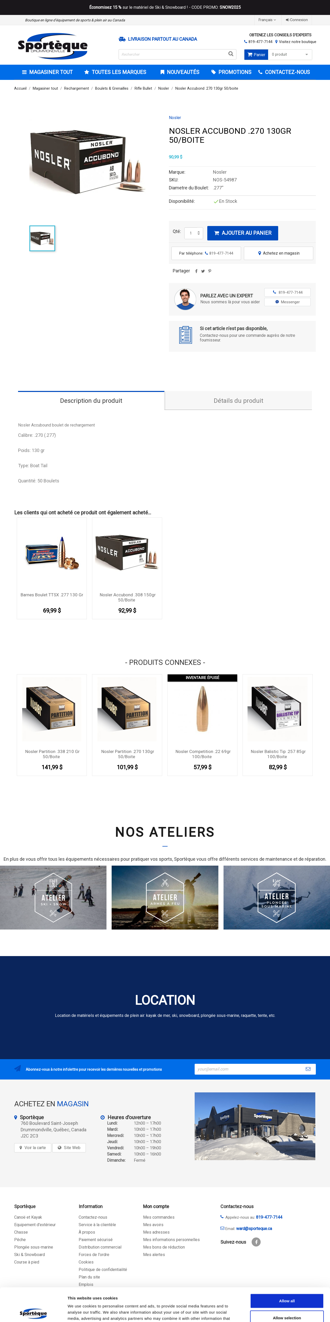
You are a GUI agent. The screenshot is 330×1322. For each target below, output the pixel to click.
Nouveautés (182, 72)
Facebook (256, 1241)
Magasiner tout (50, 72)
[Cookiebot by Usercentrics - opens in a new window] (33, 1312)
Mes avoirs (153, 1224)
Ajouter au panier (242, 233)
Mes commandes (159, 1217)
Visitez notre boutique (297, 41)
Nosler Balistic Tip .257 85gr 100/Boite (278, 754)
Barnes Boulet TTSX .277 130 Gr (52, 594)
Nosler (175, 117)
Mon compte (156, 1206)
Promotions (234, 72)
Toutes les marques (118, 72)
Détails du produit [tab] (238, 400)
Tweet (203, 273)
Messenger (287, 302)
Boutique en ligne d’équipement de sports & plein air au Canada (75, 20)
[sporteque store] (255, 1126)
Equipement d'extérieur (35, 1224)
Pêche (20, 1239)
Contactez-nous (93, 1217)
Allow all (287, 1267)
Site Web (72, 1147)
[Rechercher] (178, 54)
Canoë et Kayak (28, 1217)
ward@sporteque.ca (254, 1228)
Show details (271, 1312)
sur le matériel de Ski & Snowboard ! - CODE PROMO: (165, 7)
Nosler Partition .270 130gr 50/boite (127, 754)
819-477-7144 (260, 41)
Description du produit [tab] (91, 400)
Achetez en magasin (278, 253)
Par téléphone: (206, 253)
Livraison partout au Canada (162, 39)
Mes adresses (156, 1232)
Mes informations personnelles (171, 1239)
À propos (87, 1232)
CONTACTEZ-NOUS (287, 72)
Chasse (21, 1232)
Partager (196, 273)
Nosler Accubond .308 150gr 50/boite (128, 597)
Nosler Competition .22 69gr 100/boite (203, 754)
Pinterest (209, 273)
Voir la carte (35, 1147)
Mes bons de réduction (164, 1247)
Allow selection (287, 1284)
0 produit (290, 54)
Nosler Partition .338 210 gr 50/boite (52, 754)
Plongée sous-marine (33, 1247)
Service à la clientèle (97, 1224)
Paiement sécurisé (96, 1239)
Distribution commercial (100, 1247)
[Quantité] (191, 233)
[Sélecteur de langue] (268, 20)
